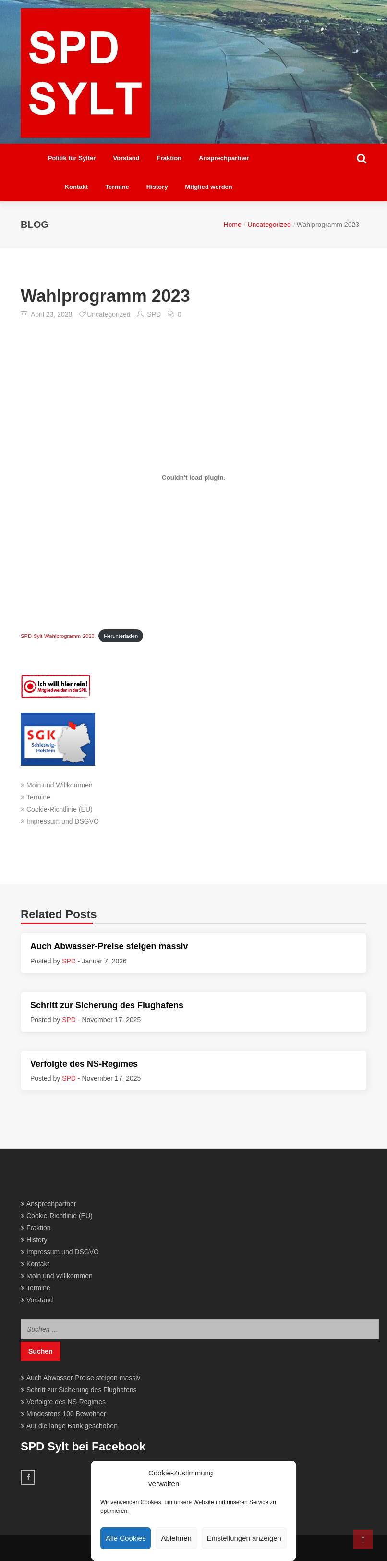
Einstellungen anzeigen (244, 1538)
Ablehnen (176, 1538)
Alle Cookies (125, 1538)
